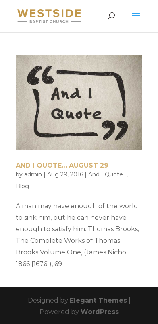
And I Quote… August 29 (62, 165)
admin (33, 174)
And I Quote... (107, 174)
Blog (22, 186)
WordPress (100, 312)
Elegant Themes (98, 300)
